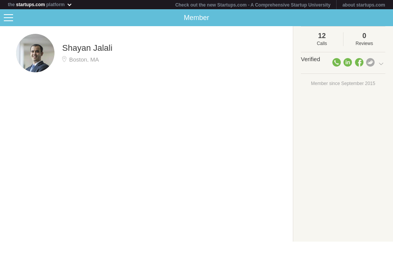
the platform (40, 4)
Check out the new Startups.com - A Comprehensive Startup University (253, 5)
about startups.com (363, 5)
